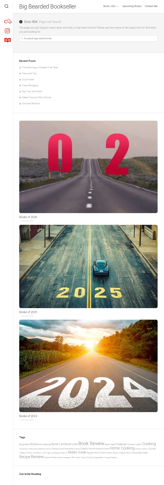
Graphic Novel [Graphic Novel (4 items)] (87, 448)
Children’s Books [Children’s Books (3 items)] (134, 444)
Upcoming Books (132, 6)
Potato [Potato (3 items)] (145, 453)
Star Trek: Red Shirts (32, 91)
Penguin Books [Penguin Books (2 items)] (125, 453)
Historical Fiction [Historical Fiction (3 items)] (102, 449)
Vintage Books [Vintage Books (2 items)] (98, 457)
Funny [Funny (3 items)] (77, 449)
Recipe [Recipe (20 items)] (24, 457)
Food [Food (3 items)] (61, 449)
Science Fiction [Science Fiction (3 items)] (50, 457)
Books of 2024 (28, 416)
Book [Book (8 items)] (33, 444)
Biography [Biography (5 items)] (24, 444)
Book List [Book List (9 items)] (57, 444)
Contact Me (151, 6)
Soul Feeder (28, 79)
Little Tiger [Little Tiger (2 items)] (46, 453)
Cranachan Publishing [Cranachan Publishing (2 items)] (28, 449)
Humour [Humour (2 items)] (138, 449)
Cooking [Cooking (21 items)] (149, 443)
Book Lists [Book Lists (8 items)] (71, 444)
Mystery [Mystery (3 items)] (90, 453)
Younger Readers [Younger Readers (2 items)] (110, 457)
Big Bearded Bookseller (47, 6)
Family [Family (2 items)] (49, 449)
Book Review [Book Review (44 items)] (91, 443)
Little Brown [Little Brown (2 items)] (37, 453)
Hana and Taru (29, 73)
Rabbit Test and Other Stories (36, 97)
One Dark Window (31, 103)
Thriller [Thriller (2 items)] (77, 457)
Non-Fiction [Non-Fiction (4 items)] (100, 452)
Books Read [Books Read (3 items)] (110, 444)
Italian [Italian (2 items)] (144, 449)
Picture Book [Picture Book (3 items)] (136, 453)
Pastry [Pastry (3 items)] (109, 453)
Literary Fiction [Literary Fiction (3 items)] (25, 453)
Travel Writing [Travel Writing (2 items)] (86, 457)
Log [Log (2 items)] (52, 453)
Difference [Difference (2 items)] (42, 449)
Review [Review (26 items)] (37, 456)
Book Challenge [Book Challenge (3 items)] (44, 444)
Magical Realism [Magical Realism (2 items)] (61, 453)
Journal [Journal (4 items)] (152, 448)
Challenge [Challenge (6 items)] (121, 444)
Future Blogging (30, 85)
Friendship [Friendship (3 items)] (69, 449)
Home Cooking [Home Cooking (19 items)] (122, 448)
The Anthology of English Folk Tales (40, 67)
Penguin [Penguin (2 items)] (115, 453)
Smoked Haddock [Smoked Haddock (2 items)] (63, 457)
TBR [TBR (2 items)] (72, 457)
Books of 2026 (28, 217)
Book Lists (109, 6)
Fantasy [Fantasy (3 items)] (55, 449)
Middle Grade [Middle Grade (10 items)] (77, 452)
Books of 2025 (28, 312)
